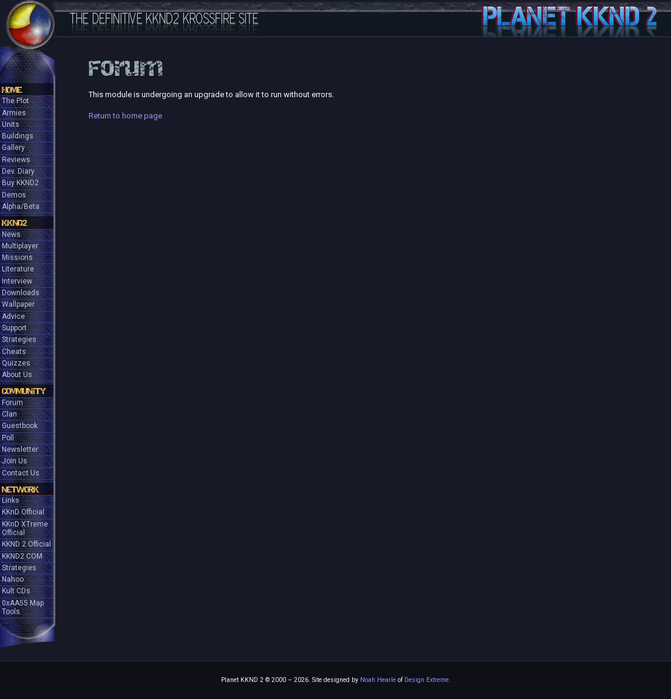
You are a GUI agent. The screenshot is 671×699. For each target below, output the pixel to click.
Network (20, 489)
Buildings (17, 136)
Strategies (19, 339)
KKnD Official (23, 512)
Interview (17, 281)
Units (10, 124)
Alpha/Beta (20, 206)
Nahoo (13, 579)
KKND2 (14, 223)
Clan (9, 414)
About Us (17, 374)
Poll (8, 438)
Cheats (14, 351)
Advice (13, 316)
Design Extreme (426, 680)
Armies (14, 113)
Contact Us (20, 473)
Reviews (16, 159)
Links (10, 500)
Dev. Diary (18, 171)
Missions (17, 257)
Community (24, 391)
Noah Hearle (378, 680)
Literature (18, 269)
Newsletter (20, 449)
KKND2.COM (22, 556)
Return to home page (125, 115)
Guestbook (20, 425)
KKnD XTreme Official (25, 528)
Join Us (14, 461)
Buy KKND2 (20, 183)
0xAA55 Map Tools (23, 607)
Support (14, 328)
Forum (12, 402)
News (11, 234)
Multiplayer (20, 246)
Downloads (20, 292)
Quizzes (16, 363)
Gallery (13, 147)
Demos (14, 195)
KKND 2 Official (26, 544)
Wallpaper (18, 304)
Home (12, 90)
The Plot (15, 101)
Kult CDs (16, 591)
